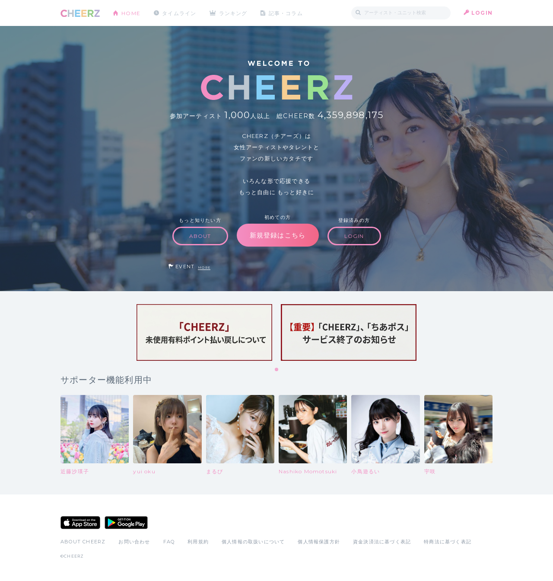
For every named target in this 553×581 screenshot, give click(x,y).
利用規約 (198, 542)
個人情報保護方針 (319, 542)
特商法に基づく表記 (447, 542)
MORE (204, 268)
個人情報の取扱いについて (253, 542)
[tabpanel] (204, 332)
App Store (80, 522)
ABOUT (200, 236)
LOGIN (482, 13)
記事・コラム (286, 13)
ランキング (233, 13)
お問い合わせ (134, 542)
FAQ (169, 542)
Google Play (126, 522)
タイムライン (179, 13)
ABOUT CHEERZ (82, 542)
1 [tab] (277, 370)
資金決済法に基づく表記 (382, 542)
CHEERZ (80, 13)
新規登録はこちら (278, 235)
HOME (130, 13)
